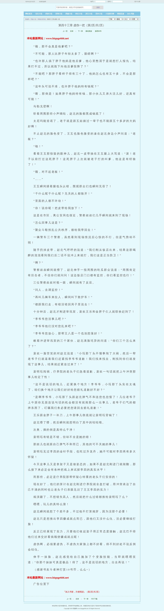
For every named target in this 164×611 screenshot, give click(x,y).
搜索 (98, 7)
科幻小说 (78, 14)
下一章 (80, 31)
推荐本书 (98, 31)
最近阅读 (89, 31)
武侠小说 (48, 14)
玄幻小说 (38, 14)
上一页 (65, 31)
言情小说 (58, 14)
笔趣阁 (38, 7)
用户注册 (137, 1)
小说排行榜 (109, 14)
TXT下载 (94, 599)
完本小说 (98, 14)
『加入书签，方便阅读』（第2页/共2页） (82, 592)
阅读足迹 (120, 14)
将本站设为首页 (30, 1)
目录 (71, 31)
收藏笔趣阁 (42, 1)
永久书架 (130, 14)
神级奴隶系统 (42, 19)
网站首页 (28, 14)
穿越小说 (68, 14)
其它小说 (88, 14)
